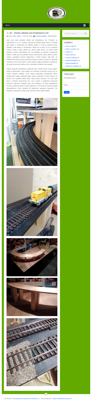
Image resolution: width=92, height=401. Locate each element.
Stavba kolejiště (41, 36)
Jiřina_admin (17, 36)
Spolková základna (72, 60)
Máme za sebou (71, 49)
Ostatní (68, 52)
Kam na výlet (70, 46)
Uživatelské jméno (70, 78)
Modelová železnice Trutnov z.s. (28, 398)
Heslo (66, 85)
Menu (7, 25)
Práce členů (69, 55)
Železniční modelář (72, 66)
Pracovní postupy (71, 57)
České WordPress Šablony (61, 398)
